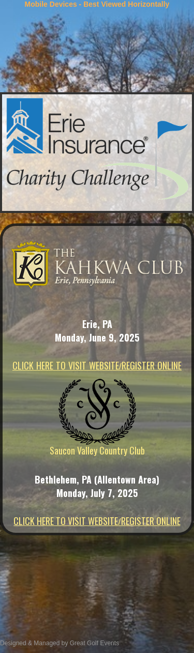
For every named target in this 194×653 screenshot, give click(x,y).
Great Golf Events (93, 643)
